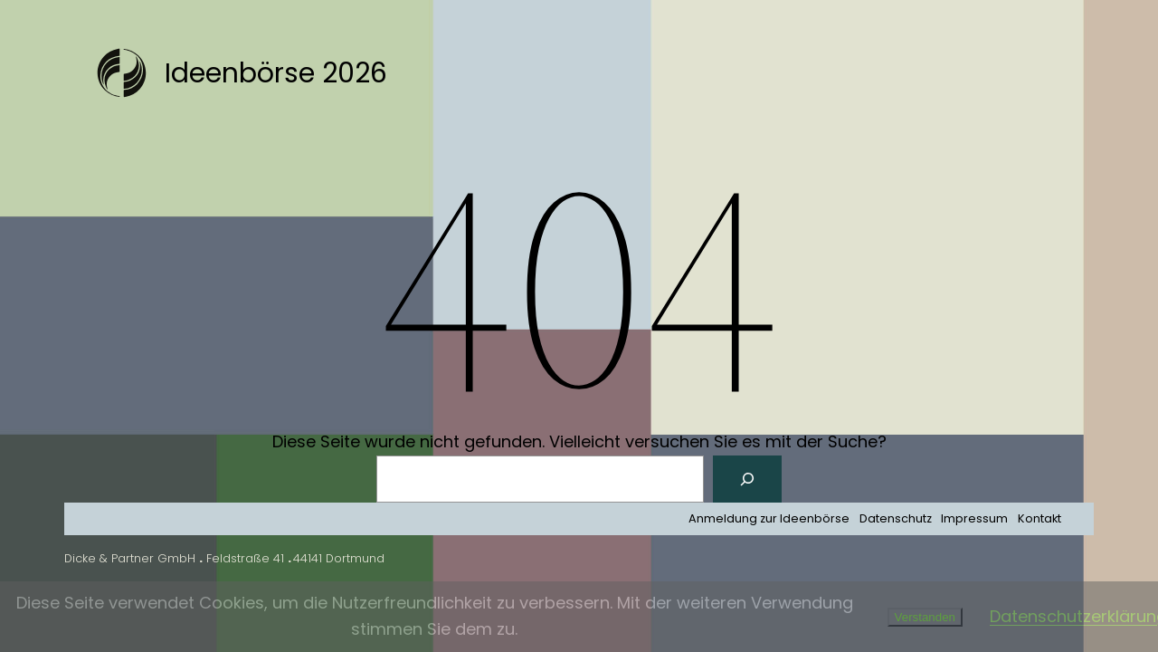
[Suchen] (747, 479)
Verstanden (925, 617)
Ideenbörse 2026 (276, 73)
